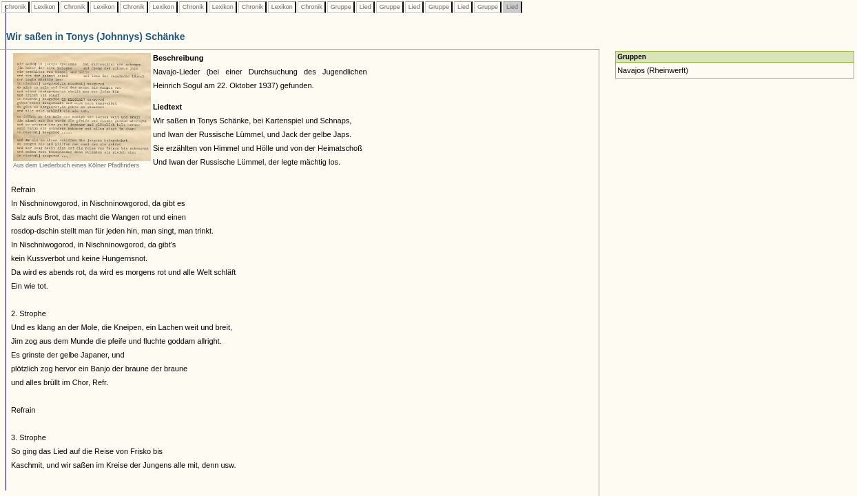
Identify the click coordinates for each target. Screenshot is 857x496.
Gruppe (341, 6)
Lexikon (44, 6)
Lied (365, 6)
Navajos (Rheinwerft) (652, 70)
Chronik (15, 6)
